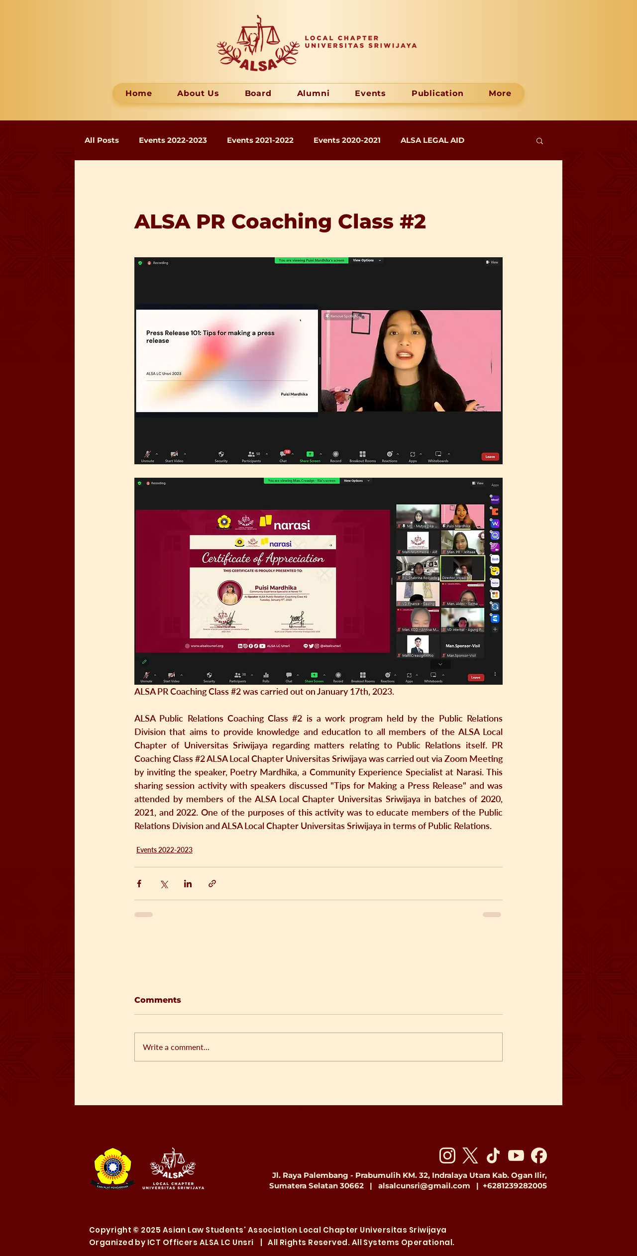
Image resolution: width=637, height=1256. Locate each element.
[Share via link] (212, 883)
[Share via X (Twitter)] (163, 883)
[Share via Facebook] (139, 883)
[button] (539, 140)
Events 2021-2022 (260, 140)
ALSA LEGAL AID (432, 140)
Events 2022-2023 (173, 140)
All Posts (102, 140)
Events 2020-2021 (347, 140)
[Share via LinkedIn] (188, 883)
